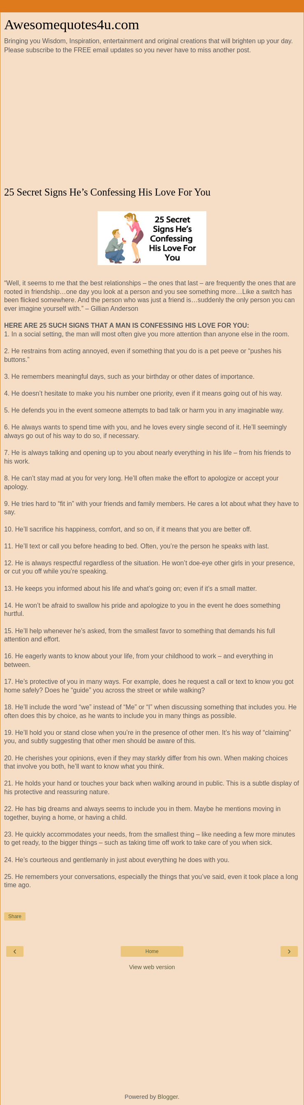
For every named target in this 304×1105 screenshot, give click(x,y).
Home (152, 951)
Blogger (168, 1096)
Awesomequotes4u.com (71, 24)
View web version (152, 967)
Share (14, 916)
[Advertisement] (152, 120)
